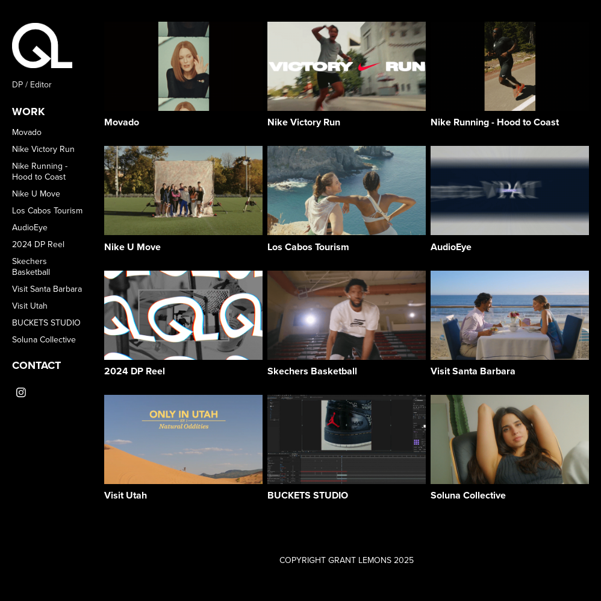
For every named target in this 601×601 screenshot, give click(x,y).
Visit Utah (30, 306)
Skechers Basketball (31, 266)
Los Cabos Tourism (47, 210)
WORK (28, 111)
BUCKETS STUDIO (46, 322)
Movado (27, 132)
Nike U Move (36, 193)
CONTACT (36, 365)
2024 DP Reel (38, 244)
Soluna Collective (44, 339)
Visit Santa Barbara (47, 289)
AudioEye (30, 227)
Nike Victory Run (43, 149)
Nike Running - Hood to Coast (39, 171)
